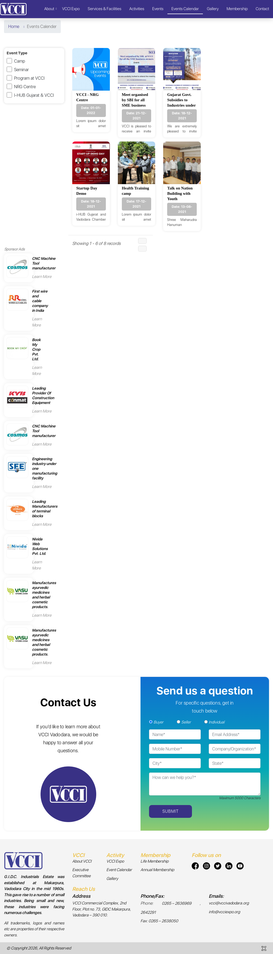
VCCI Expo (71, 8)
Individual (216, 722)
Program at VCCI (29, 78)
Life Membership (154, 861)
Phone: (146, 903)
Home (13, 26)
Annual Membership (157, 869)
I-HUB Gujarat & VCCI (34, 95)
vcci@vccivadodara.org (229, 903)
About (49, 8)
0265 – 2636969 (176, 903)
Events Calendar (185, 8)
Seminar (21, 69)
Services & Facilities (104, 8)
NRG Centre (25, 86)
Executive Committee (81, 872)
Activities (136, 8)
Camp (19, 61)
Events (157, 8)
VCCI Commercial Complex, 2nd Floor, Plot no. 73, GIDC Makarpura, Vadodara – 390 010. (101, 909)
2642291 (148, 912)
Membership (237, 8)
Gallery (213, 8)
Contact (262, 8)
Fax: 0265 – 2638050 (159, 921)
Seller (186, 722)
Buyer (158, 722)
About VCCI (81, 861)
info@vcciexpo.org (224, 911)
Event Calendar (119, 869)
